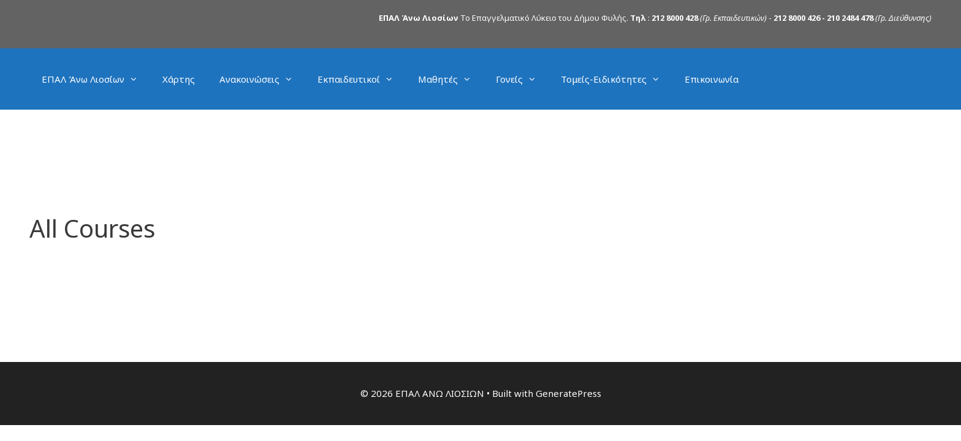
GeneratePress (568, 393)
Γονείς (522, 79)
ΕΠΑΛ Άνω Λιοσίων (96, 79)
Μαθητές (451, 79)
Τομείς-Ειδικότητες (616, 79)
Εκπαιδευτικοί (361, 79)
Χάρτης (178, 79)
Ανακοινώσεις (262, 79)
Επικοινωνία (712, 79)
